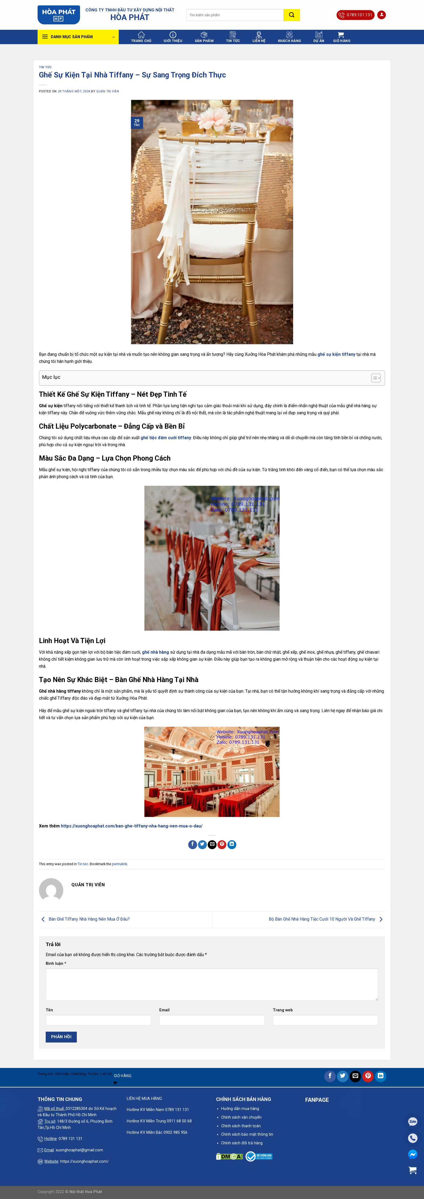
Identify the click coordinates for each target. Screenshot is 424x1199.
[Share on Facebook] (192, 844)
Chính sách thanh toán (241, 1126)
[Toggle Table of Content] (373, 378)
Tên (49, 1010)
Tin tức (233, 37)
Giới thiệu (173, 37)
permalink (119, 864)
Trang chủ (141, 37)
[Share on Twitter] (202, 844)
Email (164, 1010)
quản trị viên (107, 91)
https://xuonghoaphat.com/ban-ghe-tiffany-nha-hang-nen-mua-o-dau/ (132, 826)
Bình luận (56, 963)
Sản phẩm (204, 37)
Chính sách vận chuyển (241, 1117)
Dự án (318, 37)
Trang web (283, 1010)
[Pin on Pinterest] (221, 844)
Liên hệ (259, 37)
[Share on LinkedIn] (231, 844)
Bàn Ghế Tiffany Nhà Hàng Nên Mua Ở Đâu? (84, 919)
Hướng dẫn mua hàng (240, 1108)
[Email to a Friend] (212, 844)
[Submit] (292, 15)
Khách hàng (289, 37)
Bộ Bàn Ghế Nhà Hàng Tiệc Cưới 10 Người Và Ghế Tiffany (327, 919)
